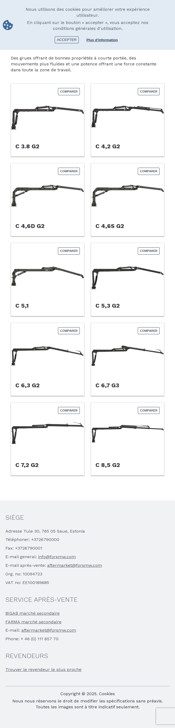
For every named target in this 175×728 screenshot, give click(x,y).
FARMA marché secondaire (33, 621)
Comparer (69, 91)
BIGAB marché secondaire (32, 613)
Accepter (67, 40)
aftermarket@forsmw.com (74, 565)
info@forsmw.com (57, 556)
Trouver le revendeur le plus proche (43, 669)
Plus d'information (102, 40)
